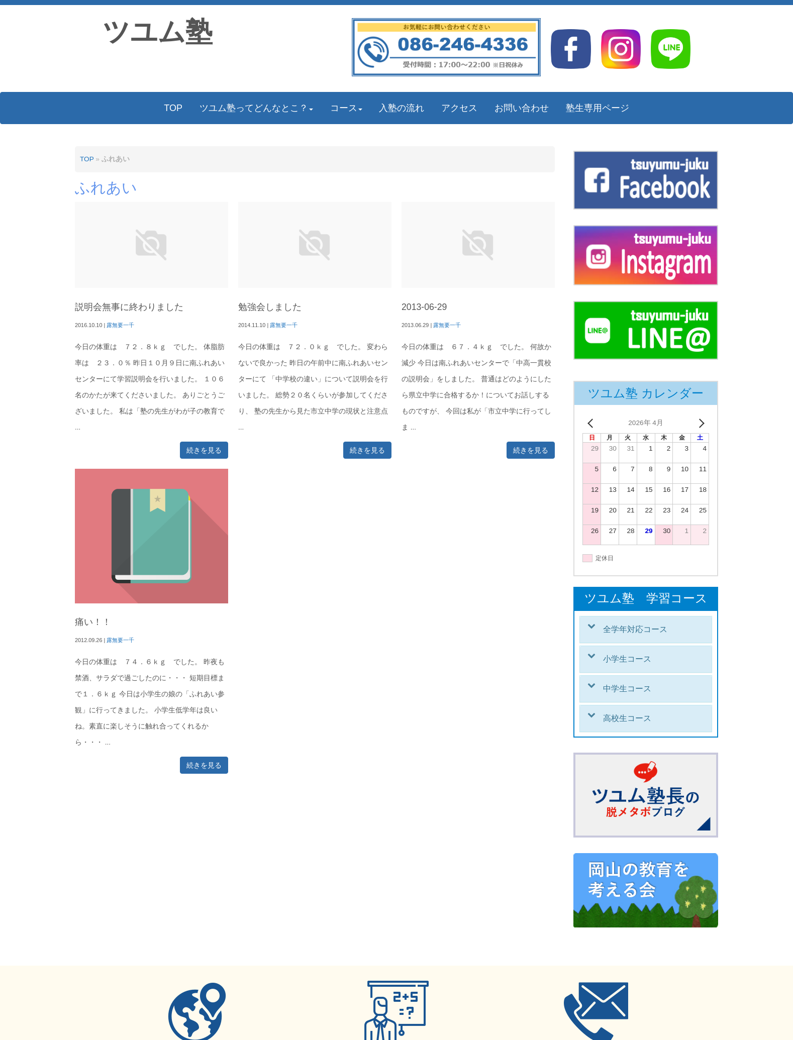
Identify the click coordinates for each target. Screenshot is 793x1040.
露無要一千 (120, 325)
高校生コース (627, 718)
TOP (86, 159)
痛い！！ (93, 622)
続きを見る (204, 450)
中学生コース (627, 688)
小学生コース (627, 659)
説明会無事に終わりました (129, 307)
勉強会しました (270, 307)
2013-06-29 (424, 307)
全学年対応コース (635, 629)
